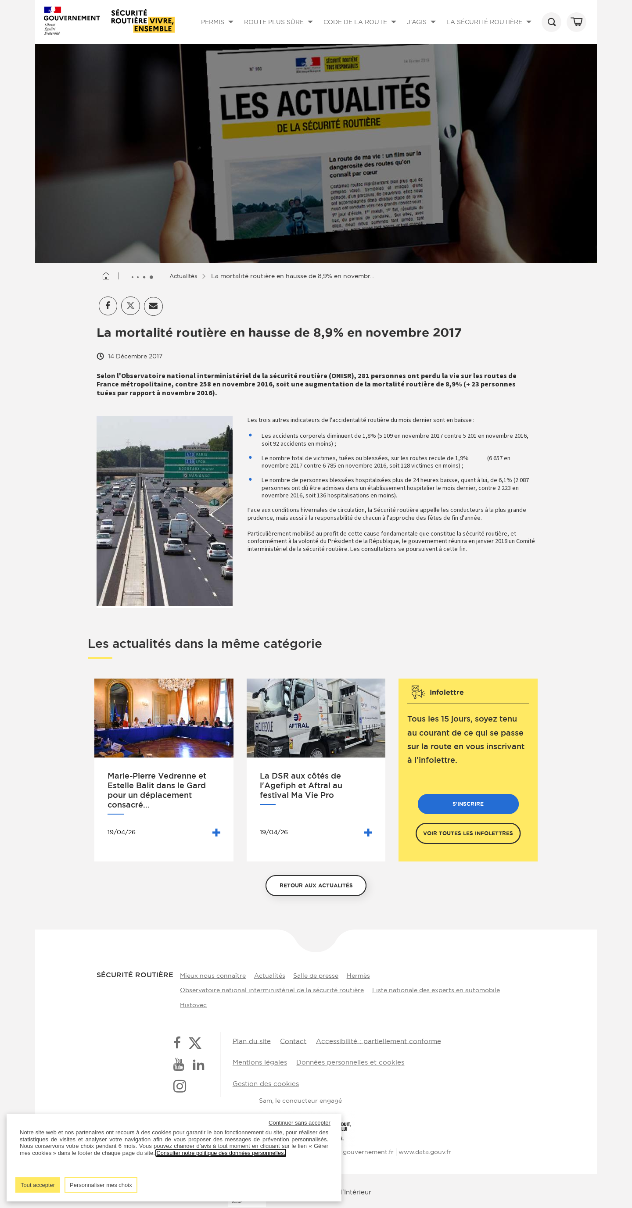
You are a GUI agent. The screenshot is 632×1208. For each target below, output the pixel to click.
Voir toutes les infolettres (468, 835)
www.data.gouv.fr (425, 1148)
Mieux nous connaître (211, 976)
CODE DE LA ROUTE (361, 30)
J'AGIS (422, 29)
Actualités (187, 275)
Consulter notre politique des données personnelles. (222, 1153)
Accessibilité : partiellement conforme (379, 1041)
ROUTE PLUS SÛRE (280, 30)
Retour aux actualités (316, 887)
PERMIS (219, 29)
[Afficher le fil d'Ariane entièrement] (144, 276)
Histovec (191, 1004)
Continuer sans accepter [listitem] (299, 1122)
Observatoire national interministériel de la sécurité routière (270, 990)
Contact (293, 1041)
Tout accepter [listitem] (38, 1185)
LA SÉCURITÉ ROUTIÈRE (490, 30)
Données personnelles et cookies (352, 1061)
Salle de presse (319, 976)
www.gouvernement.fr (360, 1148)
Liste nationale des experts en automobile (436, 990)
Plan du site (251, 1041)
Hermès (364, 976)
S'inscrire (468, 805)
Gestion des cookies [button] (265, 1082)
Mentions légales (259, 1061)
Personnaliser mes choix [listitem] (101, 1185)
